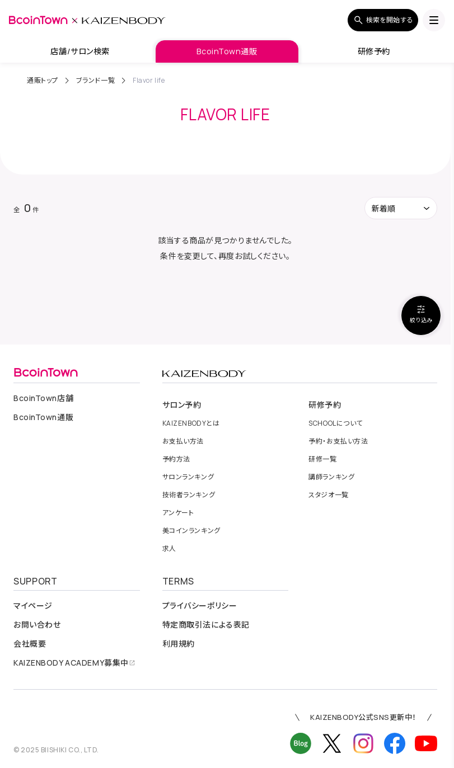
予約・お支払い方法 (338, 441)
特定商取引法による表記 (206, 625)
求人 (169, 548)
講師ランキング (331, 477)
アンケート (178, 513)
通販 (43, 417)
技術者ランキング (188, 495)
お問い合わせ (36, 625)
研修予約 (374, 51)
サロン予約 (182, 405)
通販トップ (42, 80)
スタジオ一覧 (328, 495)
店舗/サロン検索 (79, 51)
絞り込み (421, 314)
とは (191, 423)
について (335, 423)
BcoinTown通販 (226, 51)
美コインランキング (191, 530)
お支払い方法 (183, 441)
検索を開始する (383, 20)
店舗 (43, 398)
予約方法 (176, 459)
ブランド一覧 (95, 80)
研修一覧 (322, 459)
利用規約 (178, 644)
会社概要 (29, 644)
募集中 (74, 663)
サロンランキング (188, 477)
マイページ (33, 606)
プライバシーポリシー (199, 606)
